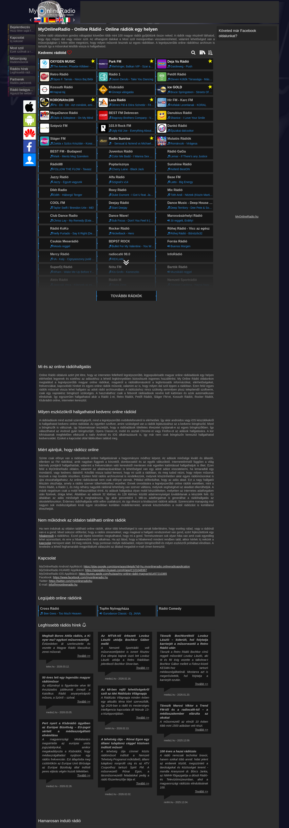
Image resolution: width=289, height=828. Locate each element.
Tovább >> (83, 655)
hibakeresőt (46, 535)
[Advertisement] (179, 12)
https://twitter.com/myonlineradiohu (70, 581)
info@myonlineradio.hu (63, 584)
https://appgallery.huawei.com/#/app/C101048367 (116, 570)
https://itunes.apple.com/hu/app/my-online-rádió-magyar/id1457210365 (123, 573)
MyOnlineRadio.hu (246, 216)
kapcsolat (45, 543)
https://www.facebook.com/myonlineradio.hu (80, 577)
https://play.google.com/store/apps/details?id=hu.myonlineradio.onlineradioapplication (137, 566)
